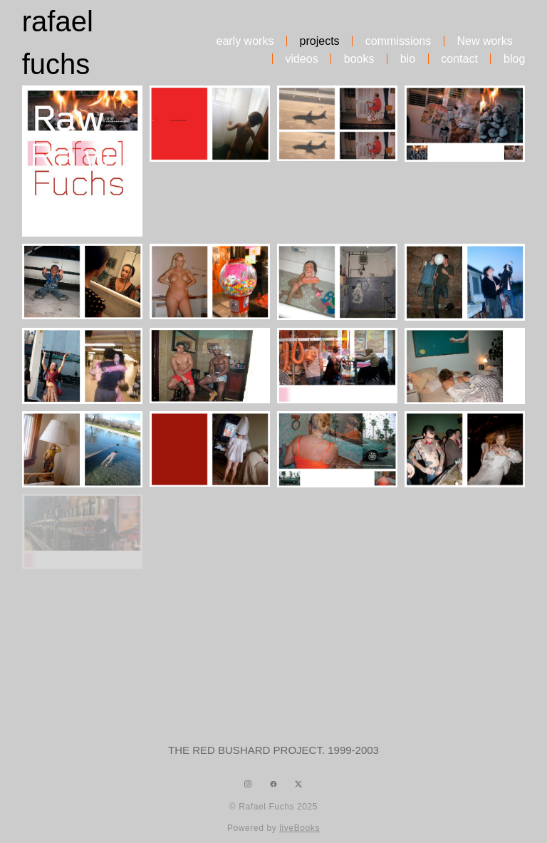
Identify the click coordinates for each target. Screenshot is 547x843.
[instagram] (248, 784)
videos (301, 59)
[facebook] (273, 784)
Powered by (273, 828)
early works (245, 41)
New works (484, 41)
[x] (298, 784)
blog (514, 59)
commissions (398, 41)
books (359, 59)
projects (320, 41)
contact (459, 59)
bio (407, 59)
